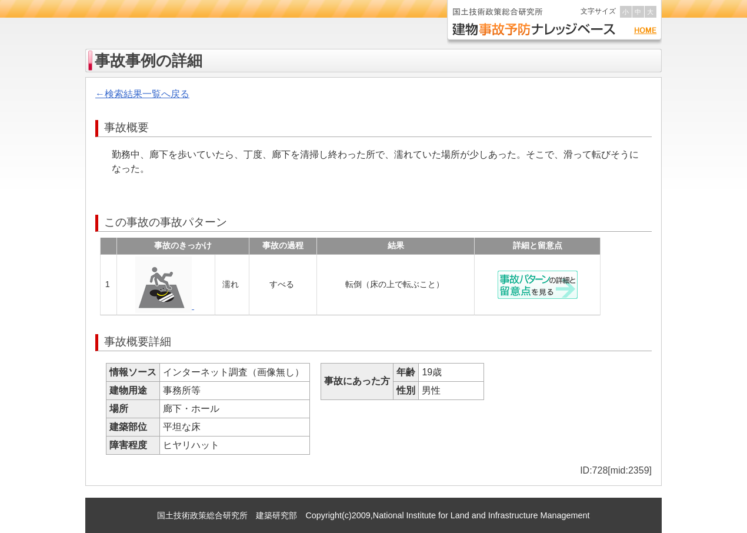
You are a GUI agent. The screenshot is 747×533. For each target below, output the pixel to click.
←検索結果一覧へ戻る (142, 94)
